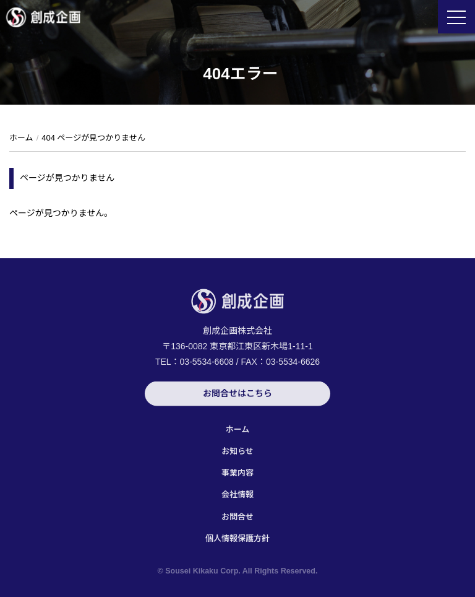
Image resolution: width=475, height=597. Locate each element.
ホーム (238, 429)
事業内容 (237, 472)
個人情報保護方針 (237, 538)
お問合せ (237, 516)
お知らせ (237, 451)
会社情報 (237, 494)
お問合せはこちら (237, 394)
